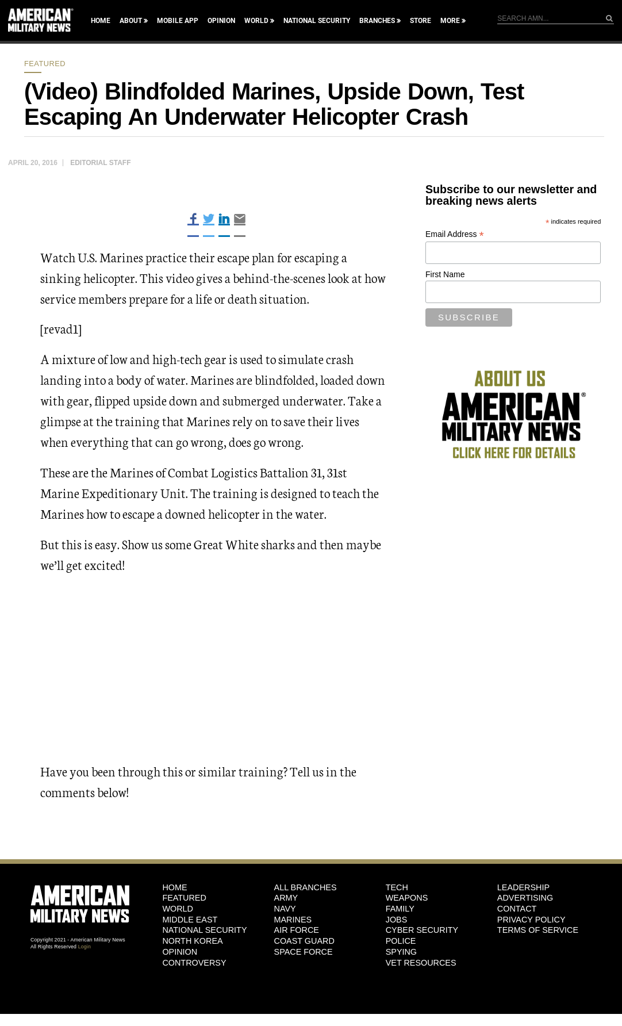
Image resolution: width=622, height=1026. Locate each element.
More (450, 21)
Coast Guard (304, 940)
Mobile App (177, 21)
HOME (174, 887)
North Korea (192, 940)
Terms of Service (537, 930)
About (131, 21)
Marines (293, 919)
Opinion (221, 21)
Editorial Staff (100, 163)
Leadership (523, 887)
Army (286, 897)
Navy (285, 908)
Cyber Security (422, 930)
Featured (45, 63)
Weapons (407, 897)
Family (400, 908)
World (256, 21)
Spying (401, 951)
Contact (516, 908)
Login (84, 947)
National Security (316, 21)
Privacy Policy (531, 919)
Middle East (189, 919)
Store (420, 21)
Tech (397, 887)
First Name (444, 274)
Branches (377, 21)
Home (100, 21)
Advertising (525, 897)
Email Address (454, 234)
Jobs (397, 919)
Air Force (296, 930)
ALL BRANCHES (305, 887)
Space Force (303, 951)
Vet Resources (421, 962)
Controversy (194, 962)
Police (401, 940)
